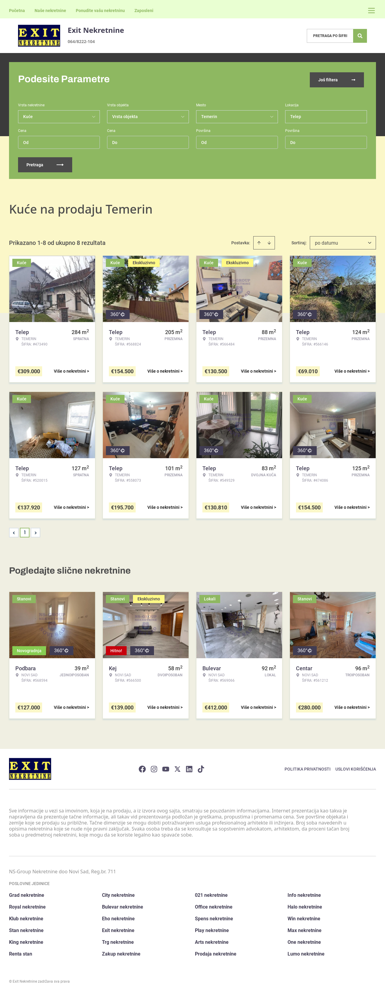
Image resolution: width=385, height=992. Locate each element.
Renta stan (20, 953)
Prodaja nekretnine (215, 953)
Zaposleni (143, 10)
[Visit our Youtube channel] (165, 767)
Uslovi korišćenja (355, 767)
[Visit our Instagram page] (154, 767)
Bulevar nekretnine (122, 906)
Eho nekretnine (118, 917)
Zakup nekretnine (121, 953)
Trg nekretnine (118, 941)
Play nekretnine (212, 929)
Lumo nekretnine (306, 953)
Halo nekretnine (305, 906)
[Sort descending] (269, 241)
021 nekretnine (211, 894)
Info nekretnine (304, 894)
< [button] (14, 531)
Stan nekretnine (26, 929)
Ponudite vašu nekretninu (100, 10)
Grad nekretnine (26, 894)
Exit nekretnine (118, 929)
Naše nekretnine (50, 10)
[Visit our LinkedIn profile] (189, 767)
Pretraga (45, 163)
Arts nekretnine (212, 941)
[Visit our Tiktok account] (201, 767)
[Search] (360, 36)
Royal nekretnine (27, 906)
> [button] (35, 531)
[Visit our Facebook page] (142, 767)
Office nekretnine (214, 906)
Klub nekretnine (26, 917)
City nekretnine (118, 894)
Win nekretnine (304, 917)
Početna (17, 10)
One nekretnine (304, 941)
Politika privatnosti (308, 767)
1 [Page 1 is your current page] (25, 531)
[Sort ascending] (258, 241)
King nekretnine (26, 941)
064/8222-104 (81, 41)
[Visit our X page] (177, 767)
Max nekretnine (305, 929)
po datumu (326, 242)
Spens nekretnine (214, 917)
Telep (295, 115)
